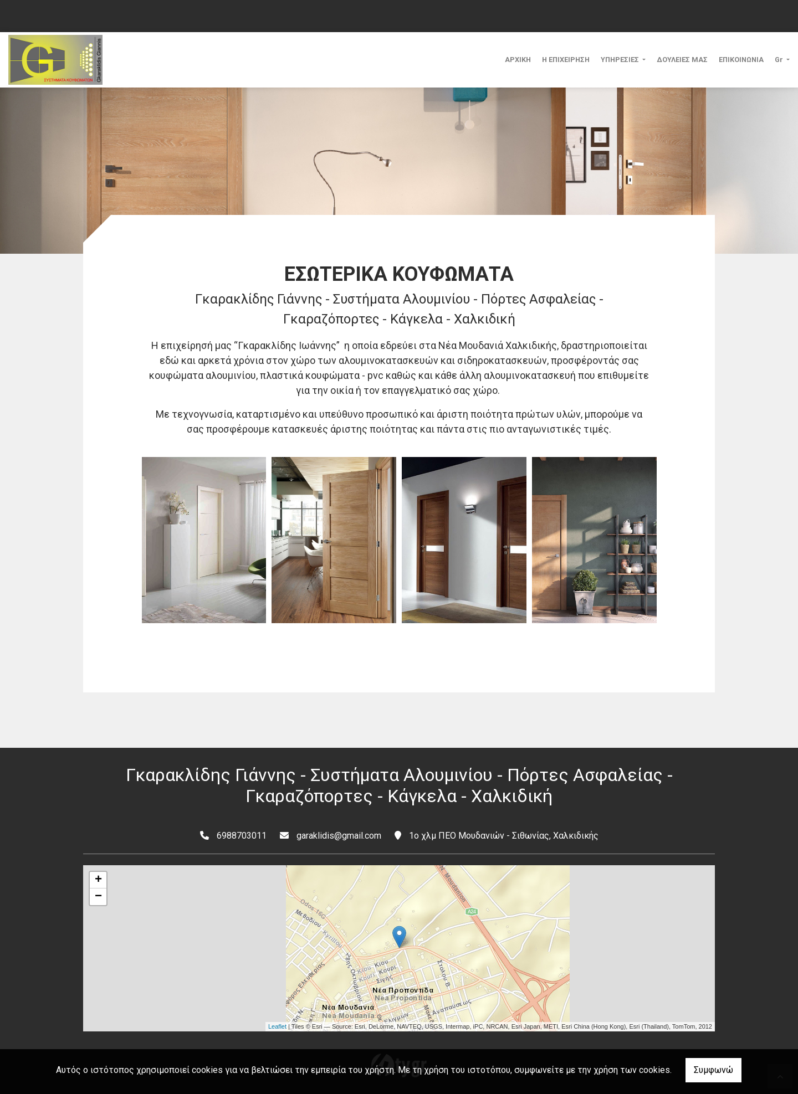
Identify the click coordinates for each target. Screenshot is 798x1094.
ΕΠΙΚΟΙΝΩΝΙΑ (741, 59)
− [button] (98, 896)
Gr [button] (780, 59)
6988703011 (242, 835)
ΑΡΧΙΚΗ (518, 59)
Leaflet (277, 1026)
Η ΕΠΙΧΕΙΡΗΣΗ (566, 59)
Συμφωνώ (713, 1070)
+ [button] (98, 880)
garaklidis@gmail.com (338, 835)
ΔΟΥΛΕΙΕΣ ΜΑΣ (682, 59)
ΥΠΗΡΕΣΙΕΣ (621, 59)
